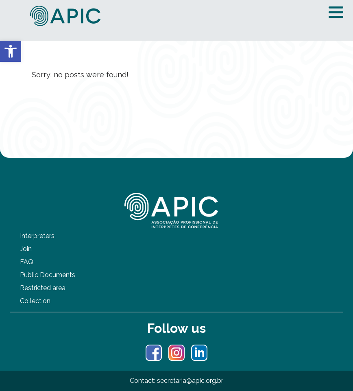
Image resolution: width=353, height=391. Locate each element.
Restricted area (42, 288)
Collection (35, 301)
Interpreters (37, 236)
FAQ (26, 262)
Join (26, 249)
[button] (10, 51)
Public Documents (47, 275)
